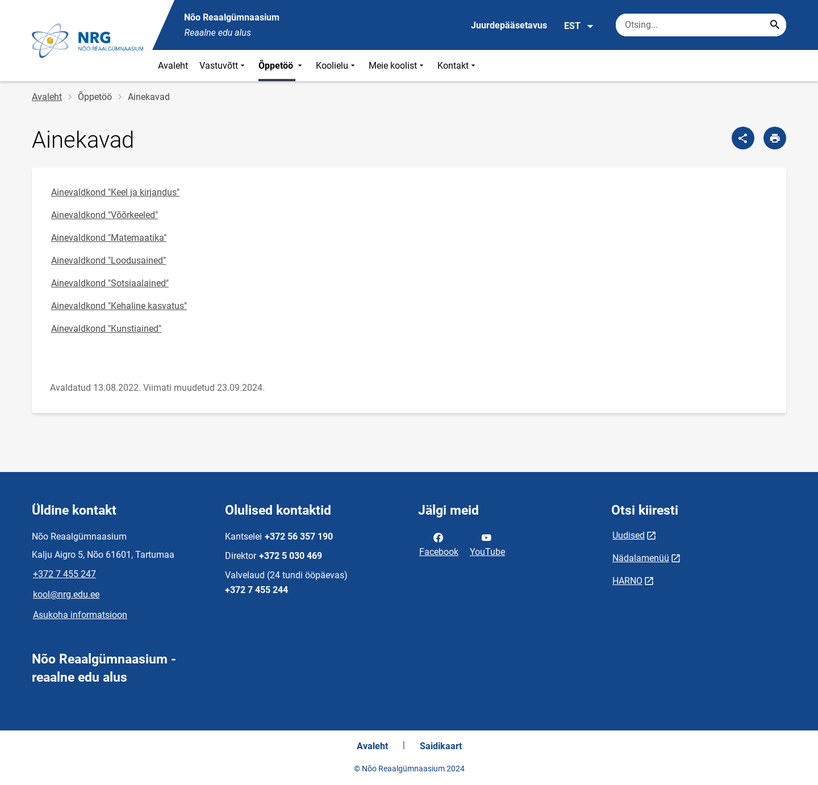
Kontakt (457, 65)
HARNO (627, 580)
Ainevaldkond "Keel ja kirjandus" (115, 192)
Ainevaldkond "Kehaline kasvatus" (119, 305)
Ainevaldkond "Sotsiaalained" (110, 283)
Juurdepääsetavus (509, 25)
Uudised (628, 535)
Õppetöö (281, 65)
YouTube (487, 543)
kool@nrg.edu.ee (66, 594)
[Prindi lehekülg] (774, 138)
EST (579, 26)
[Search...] (774, 25)
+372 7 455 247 (64, 574)
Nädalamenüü (640, 558)
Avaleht (173, 65)
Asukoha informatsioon (80, 614)
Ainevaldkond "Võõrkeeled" (104, 215)
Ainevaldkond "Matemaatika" (108, 237)
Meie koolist (397, 65)
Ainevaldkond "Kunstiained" (106, 328)
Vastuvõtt (223, 65)
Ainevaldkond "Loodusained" (108, 260)
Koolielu (336, 65)
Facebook (438, 543)
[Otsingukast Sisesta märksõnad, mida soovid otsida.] (701, 25)
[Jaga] (743, 138)
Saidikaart (441, 746)
